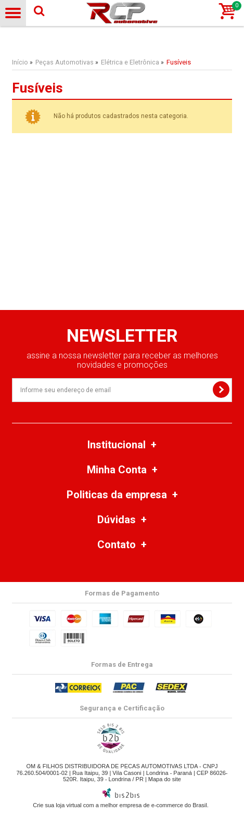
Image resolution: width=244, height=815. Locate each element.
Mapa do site (164, 779)
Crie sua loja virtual (57, 805)
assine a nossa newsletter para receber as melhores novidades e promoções (122, 360)
